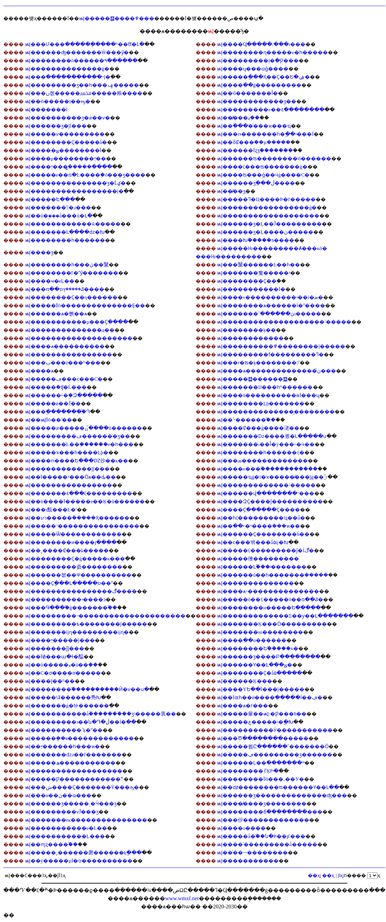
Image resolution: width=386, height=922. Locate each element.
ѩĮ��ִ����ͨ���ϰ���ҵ (254, 126)
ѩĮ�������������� (255, 583)
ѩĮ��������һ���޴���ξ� (260, 452)
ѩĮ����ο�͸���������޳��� (241, 828)
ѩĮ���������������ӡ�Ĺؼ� (75, 183)
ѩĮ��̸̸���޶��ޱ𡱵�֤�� (238, 117)
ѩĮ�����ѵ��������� (65, 134)
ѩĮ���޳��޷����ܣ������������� (262, 460)
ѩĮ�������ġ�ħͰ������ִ (67, 705)
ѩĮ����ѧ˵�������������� (268, 591)
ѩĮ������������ (250, 338)
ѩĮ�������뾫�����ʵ (253, 273)
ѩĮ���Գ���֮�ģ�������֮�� (71, 607)
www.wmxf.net (182, 898)
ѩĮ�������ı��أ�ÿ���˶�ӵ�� (265, 444)
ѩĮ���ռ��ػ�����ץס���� (64, 289)
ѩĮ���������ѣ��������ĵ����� (86, 624)
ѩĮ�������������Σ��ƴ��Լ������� (285, 616)
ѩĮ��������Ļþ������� (260, 403)
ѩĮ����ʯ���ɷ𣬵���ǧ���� (252, 68)
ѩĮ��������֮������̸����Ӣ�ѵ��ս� (87, 689)
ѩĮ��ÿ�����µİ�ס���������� (79, 860)
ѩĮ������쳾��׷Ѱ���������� (78, 575)
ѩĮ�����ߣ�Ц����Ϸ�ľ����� (266, 199)
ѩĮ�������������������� (79, 338)
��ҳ (328, 875)
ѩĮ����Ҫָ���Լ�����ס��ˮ (69, 583)
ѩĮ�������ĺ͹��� (46, 109)
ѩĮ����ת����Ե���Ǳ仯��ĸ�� (76, 460)
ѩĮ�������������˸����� (266, 485)
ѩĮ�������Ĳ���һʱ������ (265, 387)
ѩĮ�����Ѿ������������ (73, 534)
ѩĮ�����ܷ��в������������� (79, 738)
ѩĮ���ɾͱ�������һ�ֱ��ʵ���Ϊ (265, 134)
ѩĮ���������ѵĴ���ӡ (62, 811)
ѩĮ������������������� (268, 215)
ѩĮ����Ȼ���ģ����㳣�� (258, 428)
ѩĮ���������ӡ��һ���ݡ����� (82, 85)
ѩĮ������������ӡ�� (256, 101)
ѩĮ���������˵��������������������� (105, 616)
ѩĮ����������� (248, 860)
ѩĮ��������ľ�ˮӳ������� (71, 273)
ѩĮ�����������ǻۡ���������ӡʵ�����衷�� (100, 714)
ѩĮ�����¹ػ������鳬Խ (63, 697)
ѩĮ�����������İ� (251, 289)
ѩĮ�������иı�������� (260, 632)
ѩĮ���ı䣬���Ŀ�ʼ (51, 509)
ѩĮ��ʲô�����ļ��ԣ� (57, 101)
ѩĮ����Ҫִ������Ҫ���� (258, 509)
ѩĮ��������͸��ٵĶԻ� (247, 771)
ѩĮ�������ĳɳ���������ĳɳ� (77, 632)
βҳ (340, 875)
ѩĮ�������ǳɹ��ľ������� (73, 754)
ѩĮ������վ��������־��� (265, 493)
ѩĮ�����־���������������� (82, 526)
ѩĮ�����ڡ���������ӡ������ (274, 754)
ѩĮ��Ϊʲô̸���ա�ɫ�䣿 (54, 656)
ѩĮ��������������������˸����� (284, 322)
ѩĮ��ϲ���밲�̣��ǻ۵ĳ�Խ (252, 542)
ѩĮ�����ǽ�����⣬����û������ (83, 428)
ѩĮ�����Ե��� (50, 199)
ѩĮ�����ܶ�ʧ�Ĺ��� (56, 387)
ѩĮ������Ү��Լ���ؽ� (254, 665)
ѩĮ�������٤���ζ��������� (78, 493)
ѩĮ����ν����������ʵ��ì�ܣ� (270, 297)
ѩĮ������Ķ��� (244, 681)
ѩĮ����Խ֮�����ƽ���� (255, 240)
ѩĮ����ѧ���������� (65, 346)
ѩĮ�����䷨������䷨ (252, 379)
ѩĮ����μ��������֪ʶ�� (65, 158)
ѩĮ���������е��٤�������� (270, 109)
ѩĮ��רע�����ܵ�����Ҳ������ (77, 518)
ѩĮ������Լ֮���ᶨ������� (261, 567)
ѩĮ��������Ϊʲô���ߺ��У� (260, 779)
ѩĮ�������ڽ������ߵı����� (269, 313)
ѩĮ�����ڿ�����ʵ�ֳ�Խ (255, 722)
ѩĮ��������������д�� (70, 330)
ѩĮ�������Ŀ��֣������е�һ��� (79, 444)
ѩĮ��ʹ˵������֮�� (246, 420)
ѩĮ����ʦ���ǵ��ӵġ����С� (263, 175)
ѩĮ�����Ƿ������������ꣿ (74, 779)
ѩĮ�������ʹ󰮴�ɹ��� (58, 207)
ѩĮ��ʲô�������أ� (247, 93)
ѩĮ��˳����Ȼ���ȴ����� (67, 550)
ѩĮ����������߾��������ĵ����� (281, 346)
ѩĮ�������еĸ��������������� (86, 820)
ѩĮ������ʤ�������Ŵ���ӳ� (77, 52)
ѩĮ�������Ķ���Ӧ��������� (272, 624)
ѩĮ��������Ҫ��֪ (247, 281)
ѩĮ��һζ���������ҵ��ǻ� (261, 518)
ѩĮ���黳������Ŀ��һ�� (258, 264)
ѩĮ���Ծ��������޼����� (263, 738)
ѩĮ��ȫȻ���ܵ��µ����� (253, 142)
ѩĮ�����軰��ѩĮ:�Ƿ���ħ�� (261, 714)
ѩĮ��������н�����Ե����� (269, 607)
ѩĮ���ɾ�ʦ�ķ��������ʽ (258, 362)
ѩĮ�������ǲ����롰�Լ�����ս (272, 436)
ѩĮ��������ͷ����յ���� (71, 542)
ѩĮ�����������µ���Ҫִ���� (76, 322)
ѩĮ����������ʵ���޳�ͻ (65, 599)
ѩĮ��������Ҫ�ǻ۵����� (259, 673)
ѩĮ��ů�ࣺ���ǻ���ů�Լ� (58, 215)
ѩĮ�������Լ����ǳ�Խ (65, 232)
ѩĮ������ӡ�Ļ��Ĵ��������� (269, 224)
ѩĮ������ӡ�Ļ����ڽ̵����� (265, 232)
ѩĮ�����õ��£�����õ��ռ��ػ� (270, 599)
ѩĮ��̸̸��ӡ (231, 191)
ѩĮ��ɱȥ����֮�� (51, 844)
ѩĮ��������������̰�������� (276, 411)
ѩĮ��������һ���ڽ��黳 (67, 264)
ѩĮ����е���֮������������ (267, 469)
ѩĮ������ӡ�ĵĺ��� (56, 126)
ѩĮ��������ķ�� (246, 330)
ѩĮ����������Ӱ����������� (275, 730)
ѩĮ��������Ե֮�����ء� (257, 648)
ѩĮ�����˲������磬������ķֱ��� (83, 852)
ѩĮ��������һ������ (65, 240)
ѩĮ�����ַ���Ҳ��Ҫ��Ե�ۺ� (263, 77)
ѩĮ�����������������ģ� (267, 207)
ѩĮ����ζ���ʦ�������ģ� (262, 166)
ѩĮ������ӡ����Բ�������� (268, 656)
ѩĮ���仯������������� (263, 820)
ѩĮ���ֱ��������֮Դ (57, 411)
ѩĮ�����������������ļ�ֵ (74, 191)
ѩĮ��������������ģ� (67, 68)
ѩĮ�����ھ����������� (70, 762)
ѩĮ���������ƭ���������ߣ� (270, 354)
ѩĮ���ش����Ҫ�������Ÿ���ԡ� (82, 787)
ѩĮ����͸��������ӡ (39, 252)
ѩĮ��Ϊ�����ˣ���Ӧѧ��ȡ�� (70, 477)
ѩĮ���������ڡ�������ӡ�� (77, 436)
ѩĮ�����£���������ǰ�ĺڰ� (265, 550)
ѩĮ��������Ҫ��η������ (71, 297)
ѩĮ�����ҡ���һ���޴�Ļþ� (66, 452)
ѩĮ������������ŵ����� (73, 224)
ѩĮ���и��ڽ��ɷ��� (58, 795)
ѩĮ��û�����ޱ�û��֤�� (61, 665)
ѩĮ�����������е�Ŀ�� (66, 828)
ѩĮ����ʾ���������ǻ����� (267, 844)
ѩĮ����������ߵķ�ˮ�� (64, 730)
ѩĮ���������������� (68, 354)
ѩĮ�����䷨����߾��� (116, 18)
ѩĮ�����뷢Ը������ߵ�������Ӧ (273, 746)
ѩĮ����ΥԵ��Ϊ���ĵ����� (260, 689)
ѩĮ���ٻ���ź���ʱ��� (63, 362)
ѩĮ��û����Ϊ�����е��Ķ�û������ (85, 501)
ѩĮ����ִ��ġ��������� (259, 85)
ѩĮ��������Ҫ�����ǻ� (66, 142)
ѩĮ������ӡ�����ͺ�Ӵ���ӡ (71, 803)
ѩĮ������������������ (73, 771)
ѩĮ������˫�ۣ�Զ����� (64, 395)
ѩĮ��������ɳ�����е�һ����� (272, 52)
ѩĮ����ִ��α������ (251, 640)
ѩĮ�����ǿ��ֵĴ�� (53, 403)
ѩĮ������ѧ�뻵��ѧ (56, 313)
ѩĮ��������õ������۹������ (81, 60)
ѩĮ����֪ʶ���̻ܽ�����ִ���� (68, 166)
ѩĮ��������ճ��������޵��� (269, 811)
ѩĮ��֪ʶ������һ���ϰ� (62, 746)
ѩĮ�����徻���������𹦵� (258, 558)
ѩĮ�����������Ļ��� (65, 836)
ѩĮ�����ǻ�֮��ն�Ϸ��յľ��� (261, 836)
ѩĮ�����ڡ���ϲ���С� (64, 379)
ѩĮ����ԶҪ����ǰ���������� (270, 501)
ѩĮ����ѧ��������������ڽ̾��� (276, 371)
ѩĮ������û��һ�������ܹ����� (272, 575)
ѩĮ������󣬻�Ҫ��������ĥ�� (263, 534)
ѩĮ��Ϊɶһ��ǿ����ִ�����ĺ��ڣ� (269, 697)
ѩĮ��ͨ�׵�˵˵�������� (252, 852)
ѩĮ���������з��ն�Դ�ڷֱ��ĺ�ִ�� (81, 722)
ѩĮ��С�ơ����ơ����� (63, 673)
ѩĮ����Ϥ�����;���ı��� (261, 44)
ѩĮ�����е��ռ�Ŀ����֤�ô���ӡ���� (85, 175)
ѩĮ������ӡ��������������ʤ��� (282, 795)
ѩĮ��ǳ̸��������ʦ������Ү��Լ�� (278, 787)
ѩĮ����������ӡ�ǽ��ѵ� (67, 117)
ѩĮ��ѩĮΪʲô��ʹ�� (48, 420)
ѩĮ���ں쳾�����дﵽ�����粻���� (83, 93)
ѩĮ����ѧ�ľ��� (242, 705)
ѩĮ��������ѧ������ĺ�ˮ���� (271, 305)
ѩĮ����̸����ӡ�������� (261, 803)
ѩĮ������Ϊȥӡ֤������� (255, 150)
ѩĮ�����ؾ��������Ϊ (63, 150)
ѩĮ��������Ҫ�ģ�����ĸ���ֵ (75, 558)
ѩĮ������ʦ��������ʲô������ (274, 158)
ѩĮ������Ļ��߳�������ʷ (260, 762)
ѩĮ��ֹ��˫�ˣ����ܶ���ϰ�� (258, 526)
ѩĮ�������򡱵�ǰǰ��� (54, 648)
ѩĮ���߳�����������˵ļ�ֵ (67, 77)
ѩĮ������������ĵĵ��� (67, 469)
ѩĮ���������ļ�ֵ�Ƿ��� (258, 60)
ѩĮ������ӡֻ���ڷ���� (256, 183)
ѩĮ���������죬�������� (73, 567)
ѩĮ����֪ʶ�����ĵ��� (60, 640)
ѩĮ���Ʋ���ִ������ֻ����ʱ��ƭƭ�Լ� (84, 44)
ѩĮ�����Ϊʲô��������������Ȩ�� (85, 305)
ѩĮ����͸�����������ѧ (39, 371)
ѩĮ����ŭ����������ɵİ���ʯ (268, 395)
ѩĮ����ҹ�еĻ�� (49, 281)
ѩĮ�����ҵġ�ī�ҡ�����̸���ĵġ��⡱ (272, 477)
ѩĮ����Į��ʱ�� (50, 681)
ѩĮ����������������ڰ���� (81, 591)
